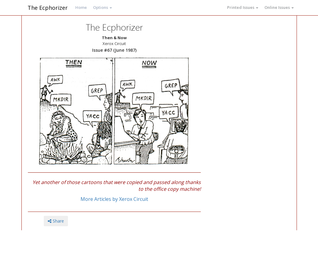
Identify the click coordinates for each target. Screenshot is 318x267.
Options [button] (102, 7)
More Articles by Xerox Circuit (114, 199)
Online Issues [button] (279, 7)
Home (81, 7)
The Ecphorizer (48, 7)
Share (56, 221)
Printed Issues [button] (242, 7)
